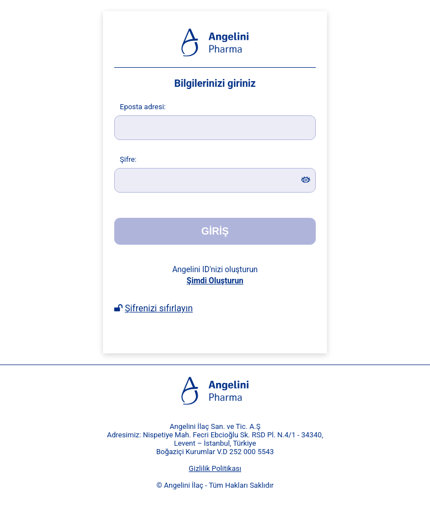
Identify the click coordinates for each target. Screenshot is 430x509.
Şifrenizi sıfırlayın (159, 308)
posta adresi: (143, 106)
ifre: (128, 159)
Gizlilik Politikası (215, 468)
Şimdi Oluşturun (214, 280)
